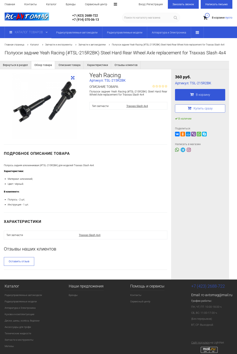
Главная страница (14, 44)
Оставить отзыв (19, 261)
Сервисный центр (96, 4)
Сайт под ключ (200, 342)
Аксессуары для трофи (18, 327)
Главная (10, 4)
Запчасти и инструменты (58, 44)
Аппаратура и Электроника (20, 307)
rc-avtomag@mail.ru (216, 295)
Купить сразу (200, 108)
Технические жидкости (18, 333)
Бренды (71, 4)
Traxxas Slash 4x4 (137, 106)
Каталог (51, 4)
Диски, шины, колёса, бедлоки (22, 320)
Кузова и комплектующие (19, 314)
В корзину (200, 94)
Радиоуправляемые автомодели (23, 295)
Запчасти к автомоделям (92, 44)
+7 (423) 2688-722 (85, 15)
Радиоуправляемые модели (21, 301)
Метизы (9, 346)
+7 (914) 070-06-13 (85, 19)
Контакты (30, 4)
